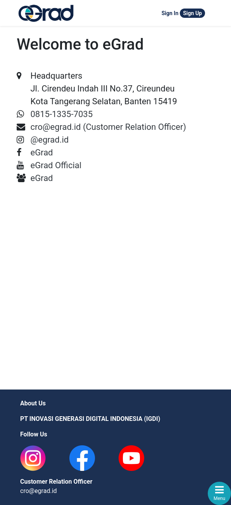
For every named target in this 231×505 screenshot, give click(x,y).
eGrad (41, 152)
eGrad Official (55, 165)
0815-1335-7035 (61, 114)
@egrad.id (49, 140)
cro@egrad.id (38, 491)
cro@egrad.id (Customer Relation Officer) (108, 127)
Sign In (170, 13)
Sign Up (192, 13)
